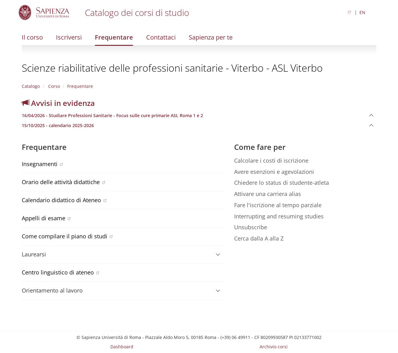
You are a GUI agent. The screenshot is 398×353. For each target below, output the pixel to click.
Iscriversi (69, 37)
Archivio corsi (274, 347)
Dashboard (121, 347)
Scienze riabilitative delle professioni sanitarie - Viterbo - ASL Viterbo (172, 67)
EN (362, 12)
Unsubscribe (250, 227)
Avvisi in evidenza (58, 103)
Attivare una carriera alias (267, 194)
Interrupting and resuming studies (279, 216)
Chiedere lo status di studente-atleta (281, 182)
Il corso (32, 37)
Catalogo (31, 86)
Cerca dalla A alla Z (259, 238)
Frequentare (114, 37)
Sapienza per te (211, 37)
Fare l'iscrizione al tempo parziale (278, 205)
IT (349, 12)
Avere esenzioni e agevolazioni (274, 171)
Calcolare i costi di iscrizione (271, 160)
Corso (53, 86)
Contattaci (161, 37)
